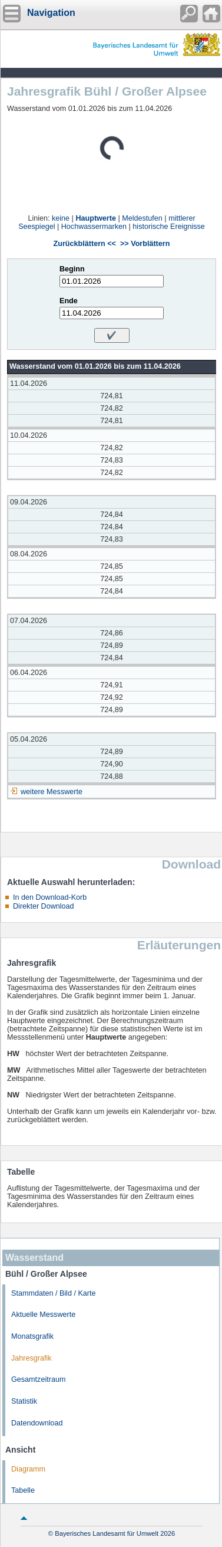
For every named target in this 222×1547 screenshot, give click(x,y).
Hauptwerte (95, 218)
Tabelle (23, 1490)
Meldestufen (142, 218)
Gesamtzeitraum (38, 1379)
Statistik (24, 1401)
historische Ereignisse (168, 226)
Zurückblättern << (85, 244)
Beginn (72, 269)
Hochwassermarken (94, 226)
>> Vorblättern (145, 244)
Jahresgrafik (31, 1358)
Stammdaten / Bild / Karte (53, 1293)
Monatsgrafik (32, 1336)
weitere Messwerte (51, 792)
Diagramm (28, 1469)
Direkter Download (43, 906)
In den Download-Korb (50, 897)
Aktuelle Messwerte (43, 1314)
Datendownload (37, 1423)
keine (60, 218)
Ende (68, 301)
